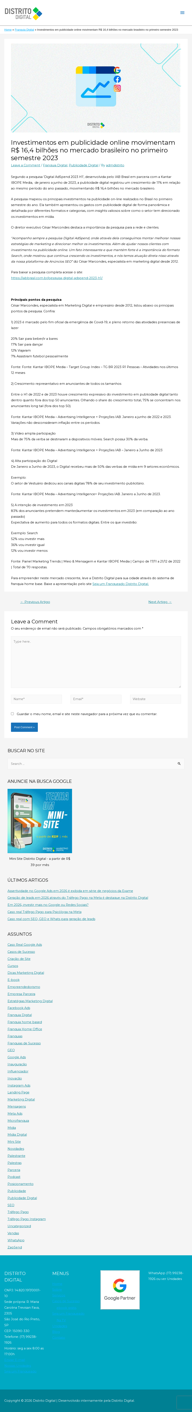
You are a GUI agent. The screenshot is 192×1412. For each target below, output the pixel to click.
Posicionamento (21, 1184)
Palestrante (16, 1156)
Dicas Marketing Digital (26, 973)
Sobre (57, 1290)
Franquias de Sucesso (24, 1043)
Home (57, 1284)
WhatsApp (16, 1240)
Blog (56, 1332)
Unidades (59, 1326)
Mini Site (14, 1142)
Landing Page (18, 1092)
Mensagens (17, 1106)
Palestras (15, 1163)
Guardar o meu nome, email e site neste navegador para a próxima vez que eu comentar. (87, 714)
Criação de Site (19, 959)
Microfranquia (18, 1121)
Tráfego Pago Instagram (27, 1219)
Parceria (14, 1170)
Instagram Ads (19, 1085)
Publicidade (17, 1191)
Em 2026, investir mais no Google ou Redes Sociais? (48, 905)
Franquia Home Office (25, 1029)
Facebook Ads (19, 1008)
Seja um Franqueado (20, 1371)
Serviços (58, 1295)
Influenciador (18, 1071)
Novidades (16, 1149)
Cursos (13, 966)
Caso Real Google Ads (25, 945)
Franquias (15, 1036)
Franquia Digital (55, 165)
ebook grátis (66, 1308)
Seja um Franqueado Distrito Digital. (120, 584)
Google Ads (17, 1057)
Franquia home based (25, 1022)
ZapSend (15, 1247)
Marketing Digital (21, 1099)
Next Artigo (160, 602)
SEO (11, 1205)
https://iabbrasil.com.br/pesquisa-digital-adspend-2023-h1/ (57, 278)
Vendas (13, 1233)
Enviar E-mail (14, 1360)
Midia (12, 1128)
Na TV (61, 1320)
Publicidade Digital (83, 165)
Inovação (15, 1078)
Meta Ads (15, 1114)
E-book (14, 980)
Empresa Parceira (21, 994)
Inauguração (17, 1064)
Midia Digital (17, 1135)
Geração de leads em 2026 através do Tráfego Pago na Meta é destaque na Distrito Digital (78, 898)
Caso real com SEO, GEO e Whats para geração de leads (51, 919)
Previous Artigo (35, 602)
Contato (58, 1338)
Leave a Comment (25, 165)
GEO (11, 1050)
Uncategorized (19, 1226)
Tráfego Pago (18, 1212)
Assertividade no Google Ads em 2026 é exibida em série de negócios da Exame (70, 891)
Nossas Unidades (17, 1366)
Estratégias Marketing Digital (30, 1001)
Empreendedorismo (24, 987)
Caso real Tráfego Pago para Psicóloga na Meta (44, 912)
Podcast (14, 1177)
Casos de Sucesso (21, 952)
